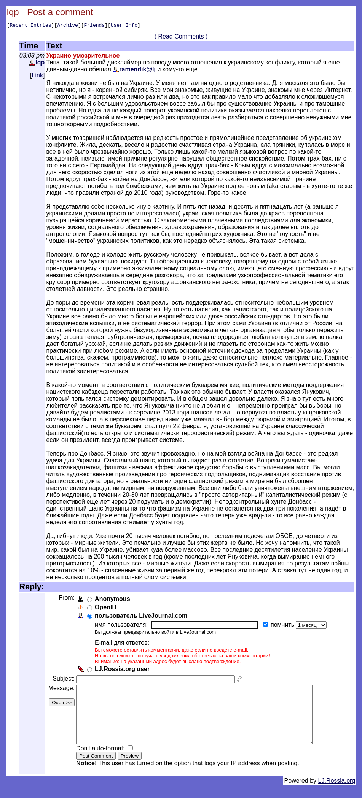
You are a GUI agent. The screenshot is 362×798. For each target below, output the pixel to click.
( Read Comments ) (181, 37)
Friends (94, 25)
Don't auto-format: (103, 761)
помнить (284, 626)
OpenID (107, 608)
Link (37, 76)
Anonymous (113, 600)
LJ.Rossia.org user (123, 670)
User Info (124, 25)
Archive (67, 25)
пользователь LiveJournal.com (142, 616)
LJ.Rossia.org (337, 793)
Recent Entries (30, 25)
